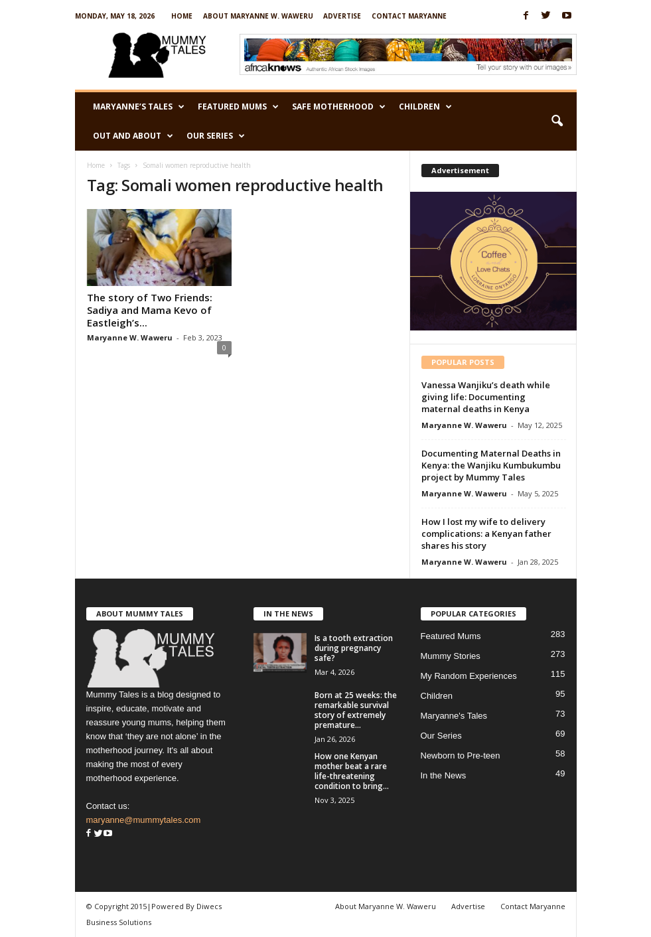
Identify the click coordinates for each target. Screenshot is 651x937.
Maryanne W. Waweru (130, 337)
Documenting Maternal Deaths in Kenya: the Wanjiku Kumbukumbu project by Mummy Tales (491, 465)
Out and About (133, 136)
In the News (444, 775)
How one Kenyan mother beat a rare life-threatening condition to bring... (352, 771)
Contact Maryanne (409, 16)
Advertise (342, 16)
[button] (556, 121)
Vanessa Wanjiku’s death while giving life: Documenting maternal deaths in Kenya (485, 397)
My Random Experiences (469, 676)
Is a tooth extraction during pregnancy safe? (354, 648)
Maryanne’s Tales (138, 106)
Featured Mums (238, 106)
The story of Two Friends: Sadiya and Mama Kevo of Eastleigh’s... (149, 310)
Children (425, 106)
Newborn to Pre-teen (460, 755)
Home (181, 16)
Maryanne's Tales (454, 716)
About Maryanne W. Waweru (258, 16)
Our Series (215, 136)
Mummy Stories (450, 656)
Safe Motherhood (339, 106)
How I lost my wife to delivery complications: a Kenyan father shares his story (486, 533)
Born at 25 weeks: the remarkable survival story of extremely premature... (356, 710)
